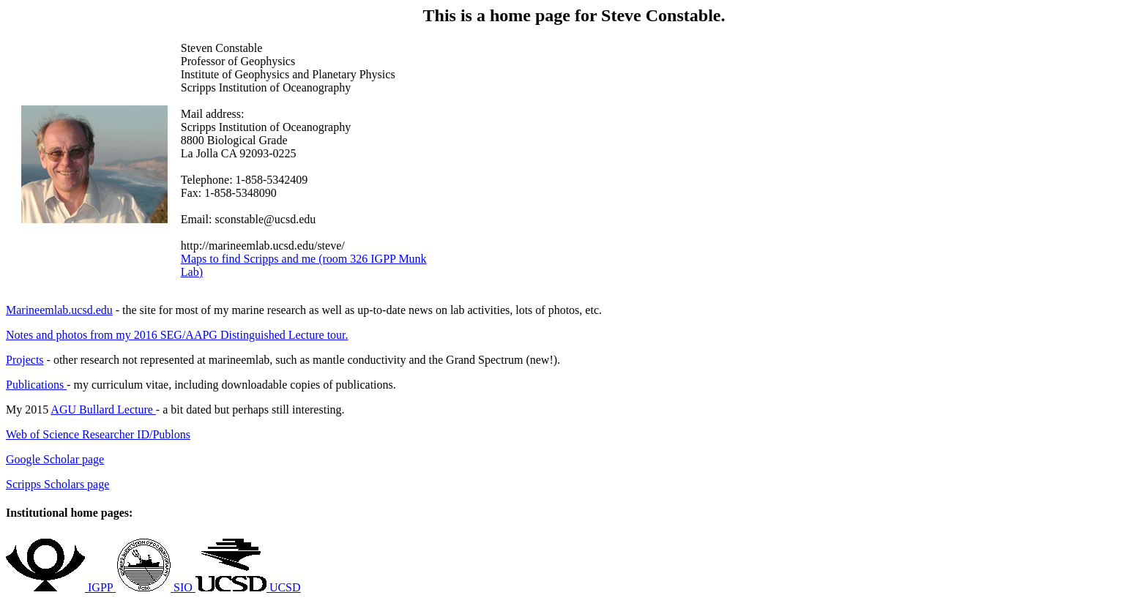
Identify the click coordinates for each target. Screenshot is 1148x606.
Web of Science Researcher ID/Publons (98, 434)
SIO (183, 587)
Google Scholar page (55, 459)
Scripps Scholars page (57, 484)
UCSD (285, 587)
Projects (25, 360)
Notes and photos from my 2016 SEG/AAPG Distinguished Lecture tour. (177, 335)
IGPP (100, 587)
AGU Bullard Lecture (103, 409)
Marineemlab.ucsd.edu (59, 310)
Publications (36, 384)
